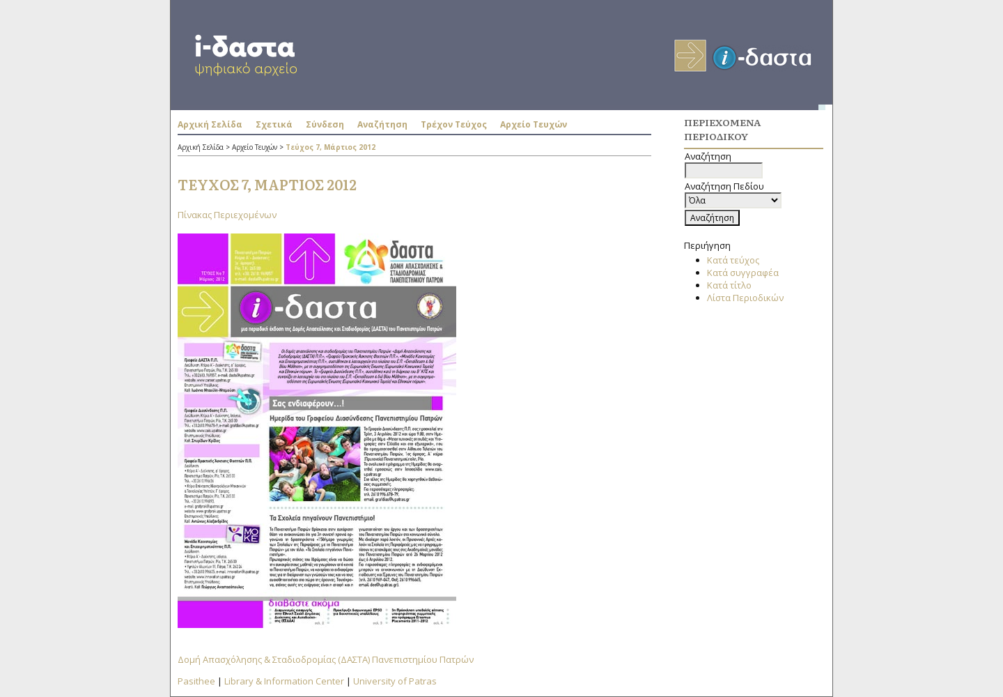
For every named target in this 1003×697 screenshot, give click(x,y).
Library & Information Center (284, 681)
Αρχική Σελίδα (210, 124)
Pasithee (196, 681)
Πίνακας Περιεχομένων (227, 214)
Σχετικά (274, 124)
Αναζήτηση (382, 124)
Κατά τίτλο (729, 285)
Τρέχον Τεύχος (454, 124)
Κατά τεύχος (733, 260)
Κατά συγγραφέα (743, 272)
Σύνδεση (325, 124)
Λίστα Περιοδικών (745, 297)
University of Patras (395, 681)
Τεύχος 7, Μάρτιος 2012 (330, 147)
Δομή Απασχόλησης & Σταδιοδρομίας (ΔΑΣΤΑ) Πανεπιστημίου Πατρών (326, 659)
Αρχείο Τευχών (533, 124)
